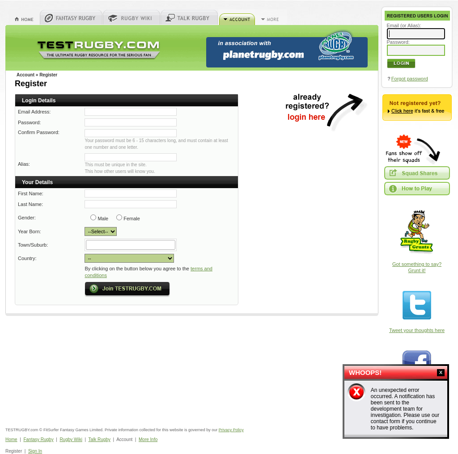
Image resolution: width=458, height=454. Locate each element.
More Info (148, 439)
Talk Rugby (99, 439)
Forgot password (409, 78)
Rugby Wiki (70, 439)
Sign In (35, 451)
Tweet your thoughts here (417, 330)
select (174, 245)
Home (11, 439)
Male (103, 218)
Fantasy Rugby (38, 439)
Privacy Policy (231, 430)
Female (131, 218)
